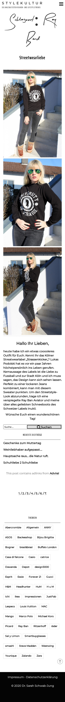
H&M (8, 586)
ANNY (47, 527)
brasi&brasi (26, 547)
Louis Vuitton (28, 606)
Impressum (16, 677)
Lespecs (10, 606)
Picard (9, 626)
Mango (9, 616)
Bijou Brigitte (45, 537)
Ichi (7, 596)
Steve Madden (27, 645)
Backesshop (24, 537)
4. (32, 493)
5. (37, 493)
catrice (44, 557)
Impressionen (33, 596)
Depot (25, 567)
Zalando (26, 655)
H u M (50, 586)
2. (23, 493)
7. (45, 493)
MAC (44, 606)
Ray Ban (23, 626)
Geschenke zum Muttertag (22, 443)
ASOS (8, 537)
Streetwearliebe (32, 57)
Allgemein (32, 527)
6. (41, 493)
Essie (21, 576)
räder (54, 626)
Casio (32, 557)
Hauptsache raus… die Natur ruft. (25, 456)
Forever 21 (35, 576)
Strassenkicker (37, 359)
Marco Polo (26, 616)
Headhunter (23, 586)
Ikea (17, 596)
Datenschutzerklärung (42, 677)
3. (28, 493)
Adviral (54, 473)
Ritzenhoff (39, 626)
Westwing (47, 645)
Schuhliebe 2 (12, 462)
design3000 (42, 567)
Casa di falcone (14, 557)
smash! (9, 645)
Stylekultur (23, 3)
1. (19, 493)
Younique (10, 655)
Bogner (9, 547)
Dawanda (11, 567)
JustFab (51, 596)
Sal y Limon (12, 636)
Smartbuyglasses (35, 636)
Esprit (8, 576)
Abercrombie (13, 527)
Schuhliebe (30, 462)
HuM (38, 586)
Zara (39, 655)
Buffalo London (47, 547)
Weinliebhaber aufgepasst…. (22, 449)
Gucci (49, 576)
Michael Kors (46, 616)
